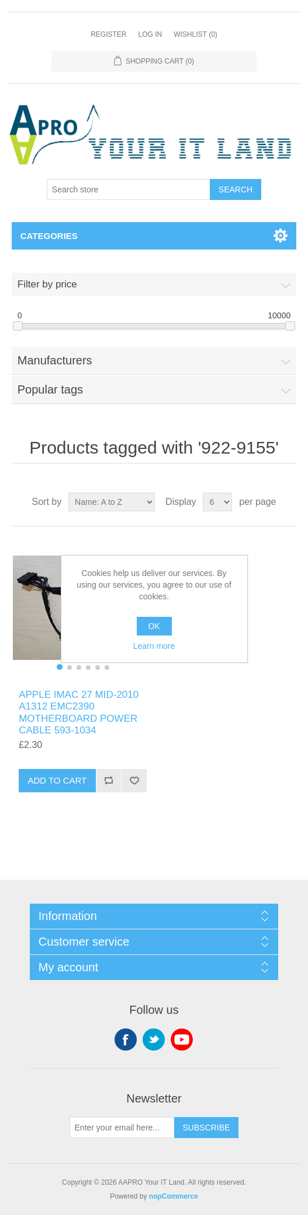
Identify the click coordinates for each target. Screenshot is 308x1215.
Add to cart (56, 780)
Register (108, 34)
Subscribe (206, 1127)
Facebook (126, 1039)
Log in (150, 34)
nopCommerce (173, 1196)
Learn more (154, 646)
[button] (60, 667)
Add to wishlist (134, 780)
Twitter (154, 1039)
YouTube (182, 1039)
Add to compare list (109, 780)
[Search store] (128, 189)
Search (235, 189)
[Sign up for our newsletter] (122, 1127)
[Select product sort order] (111, 502)
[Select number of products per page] (217, 502)
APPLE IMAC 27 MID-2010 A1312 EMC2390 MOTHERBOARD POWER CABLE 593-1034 (79, 712)
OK (154, 626)
